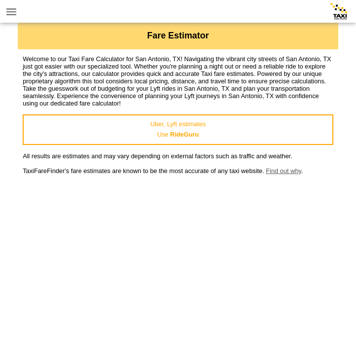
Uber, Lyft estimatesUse (178, 129)
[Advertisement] (178, 244)
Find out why (283, 171)
